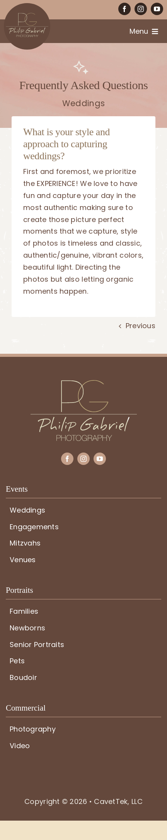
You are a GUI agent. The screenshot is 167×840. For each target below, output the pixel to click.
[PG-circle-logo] (27, 6)
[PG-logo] (84, 383)
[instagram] (141, 9)
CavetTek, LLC (118, 801)
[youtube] (157, 9)
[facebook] (124, 9)
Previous (140, 325)
